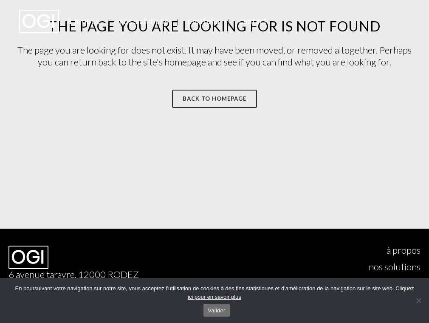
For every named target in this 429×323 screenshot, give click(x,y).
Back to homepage (214, 98)
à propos (404, 250)
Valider (216, 310)
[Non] (418, 300)
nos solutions (395, 267)
